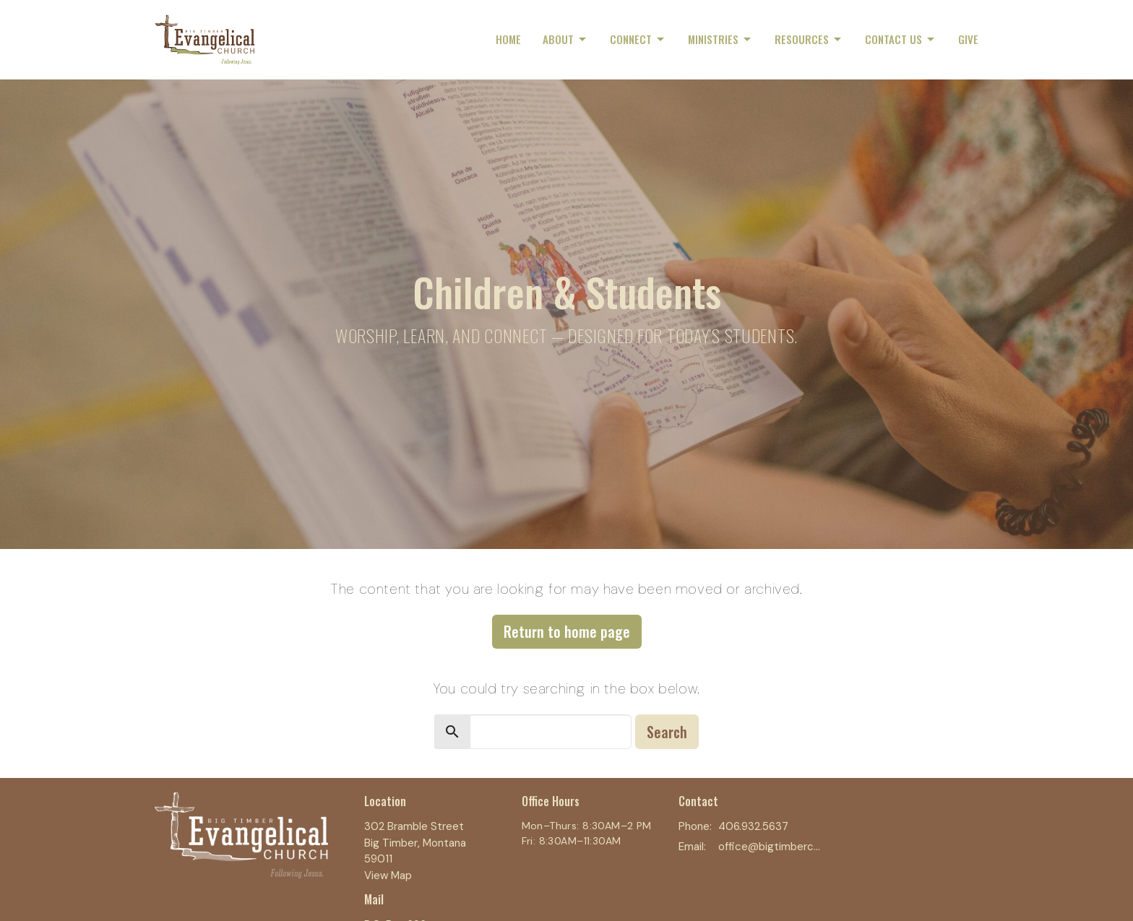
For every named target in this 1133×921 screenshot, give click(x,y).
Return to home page (567, 631)
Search (667, 732)
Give (968, 39)
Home (508, 39)
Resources (809, 39)
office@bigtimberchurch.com (770, 846)
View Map (388, 875)
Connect (638, 39)
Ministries (720, 39)
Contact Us (900, 39)
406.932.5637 (753, 826)
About (565, 39)
